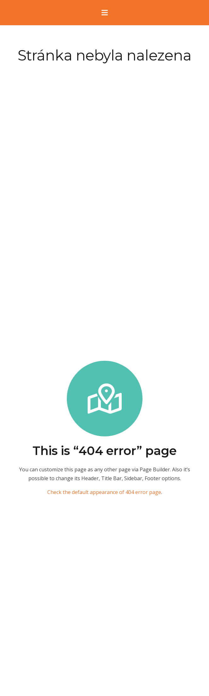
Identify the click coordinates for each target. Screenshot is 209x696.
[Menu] (104, 12)
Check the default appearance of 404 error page (104, 492)
